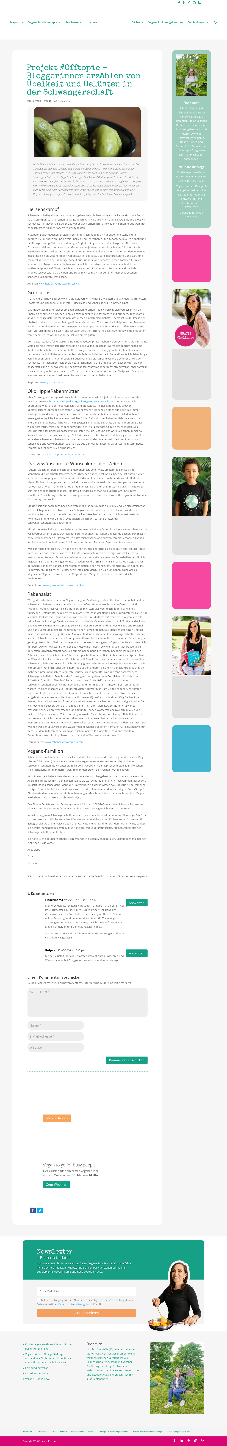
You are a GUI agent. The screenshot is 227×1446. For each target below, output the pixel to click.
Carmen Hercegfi (41, 100)
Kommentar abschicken (126, 1060)
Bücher (136, 22)
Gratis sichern (191, 276)
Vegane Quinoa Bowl (37, 1379)
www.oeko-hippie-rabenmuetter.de (63, 454)
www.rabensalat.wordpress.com (64, 742)
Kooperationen (77, 1431)
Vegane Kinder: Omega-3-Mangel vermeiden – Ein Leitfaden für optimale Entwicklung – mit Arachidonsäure (191, 194)
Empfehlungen (196, 22)
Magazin (15, 22)
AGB (54, 1431)
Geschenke (71, 22)
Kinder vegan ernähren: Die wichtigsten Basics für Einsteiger (191, 176)
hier (62, 832)
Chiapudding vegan (191, 212)
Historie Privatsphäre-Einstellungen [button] (147, 1431)
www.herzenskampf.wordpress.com (60, 283)
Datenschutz (42, 1431)
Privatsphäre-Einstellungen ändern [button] (113, 1431)
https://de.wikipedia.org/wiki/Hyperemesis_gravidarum (81, 401)
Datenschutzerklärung (71, 1304)
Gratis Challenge (191, 364)
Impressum (27, 1431)
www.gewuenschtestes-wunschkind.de (66, 585)
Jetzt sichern (191, 766)
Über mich (93, 22)
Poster (191, 738)
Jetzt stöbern (191, 548)
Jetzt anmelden (192, 394)
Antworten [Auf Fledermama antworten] (136, 903)
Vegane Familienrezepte (42, 22)
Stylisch (191, 529)
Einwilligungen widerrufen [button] (178, 1431)
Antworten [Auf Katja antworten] (136, 953)
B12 (191, 248)
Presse (91, 1431)
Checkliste (191, 575)
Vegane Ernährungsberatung (165, 22)
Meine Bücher (191, 688)
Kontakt (63, 1431)
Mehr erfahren (57, 1124)
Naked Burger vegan (37, 1373)
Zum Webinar (56, 1190)
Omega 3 (191, 419)
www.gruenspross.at (52, 382)
